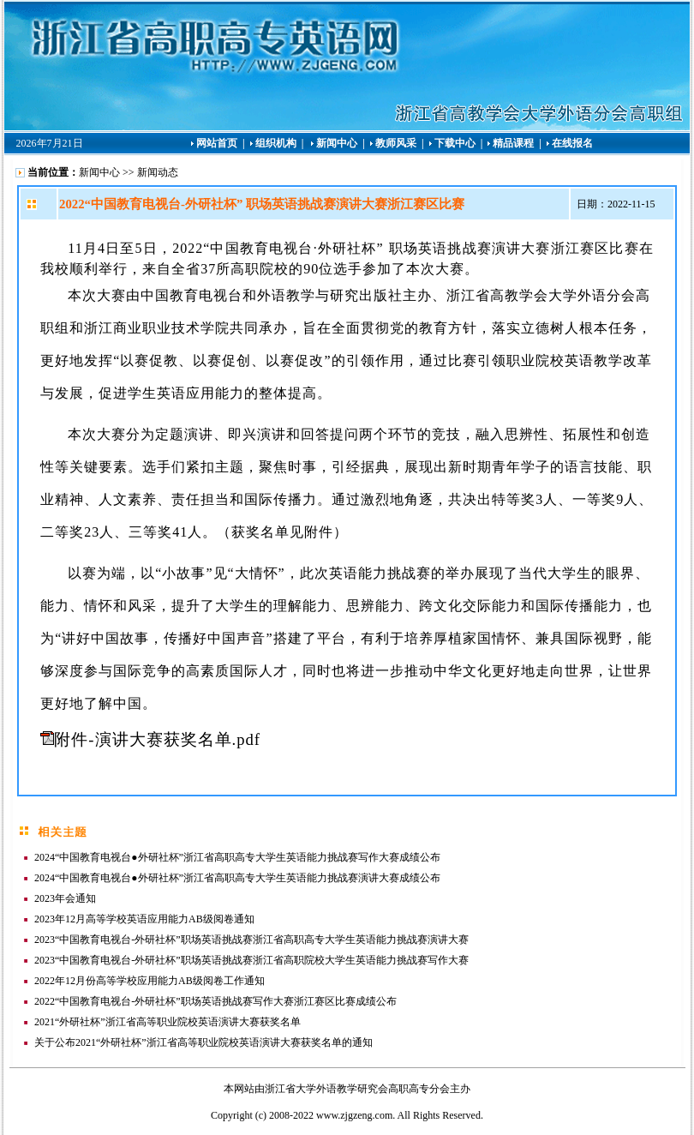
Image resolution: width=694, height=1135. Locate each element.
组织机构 (275, 143)
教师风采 (395, 143)
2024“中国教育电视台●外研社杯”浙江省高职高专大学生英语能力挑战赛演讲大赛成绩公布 (237, 878)
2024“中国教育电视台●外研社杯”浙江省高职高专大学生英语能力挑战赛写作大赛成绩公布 (237, 857)
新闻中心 (338, 143)
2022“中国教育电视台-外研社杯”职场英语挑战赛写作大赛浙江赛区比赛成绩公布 (215, 1001)
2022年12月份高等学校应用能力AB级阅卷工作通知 (149, 981)
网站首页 (216, 143)
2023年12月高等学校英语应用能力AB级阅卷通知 (144, 919)
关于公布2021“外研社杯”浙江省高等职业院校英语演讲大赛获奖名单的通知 (203, 1042)
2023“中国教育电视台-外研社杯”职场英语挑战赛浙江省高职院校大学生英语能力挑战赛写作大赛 (251, 960)
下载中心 (455, 143)
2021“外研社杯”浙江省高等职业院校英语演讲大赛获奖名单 (167, 1022)
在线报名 (572, 143)
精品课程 (513, 143)
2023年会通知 (65, 898)
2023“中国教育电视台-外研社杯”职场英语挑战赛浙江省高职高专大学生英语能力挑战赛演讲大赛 (251, 940)
